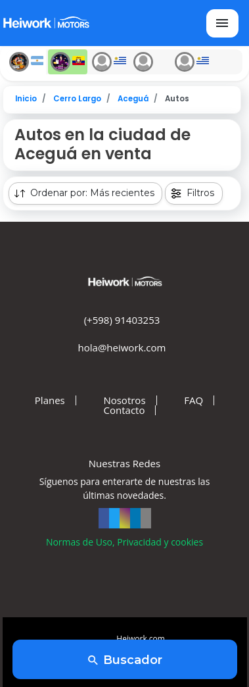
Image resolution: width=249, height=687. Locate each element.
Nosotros (124, 400)
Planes (50, 400)
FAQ (193, 400)
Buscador (124, 661)
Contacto (124, 410)
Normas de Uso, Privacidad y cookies (124, 542)
